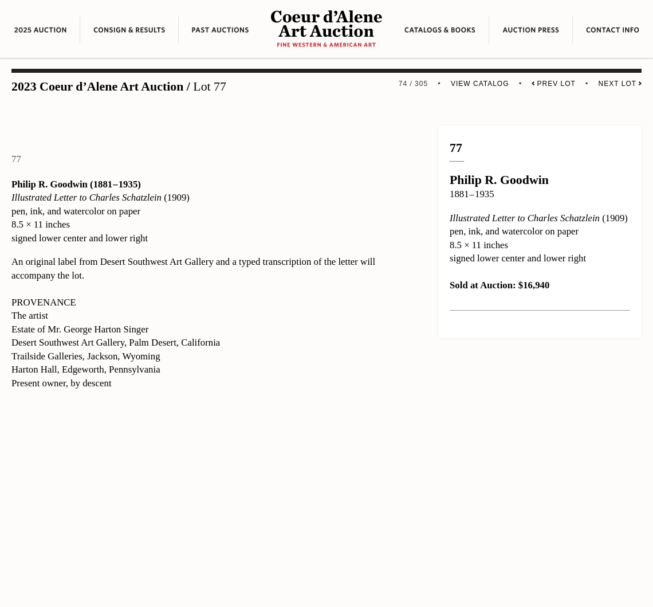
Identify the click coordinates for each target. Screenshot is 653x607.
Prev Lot (553, 84)
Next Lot (620, 84)
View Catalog (480, 84)
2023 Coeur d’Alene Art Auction (97, 86)
